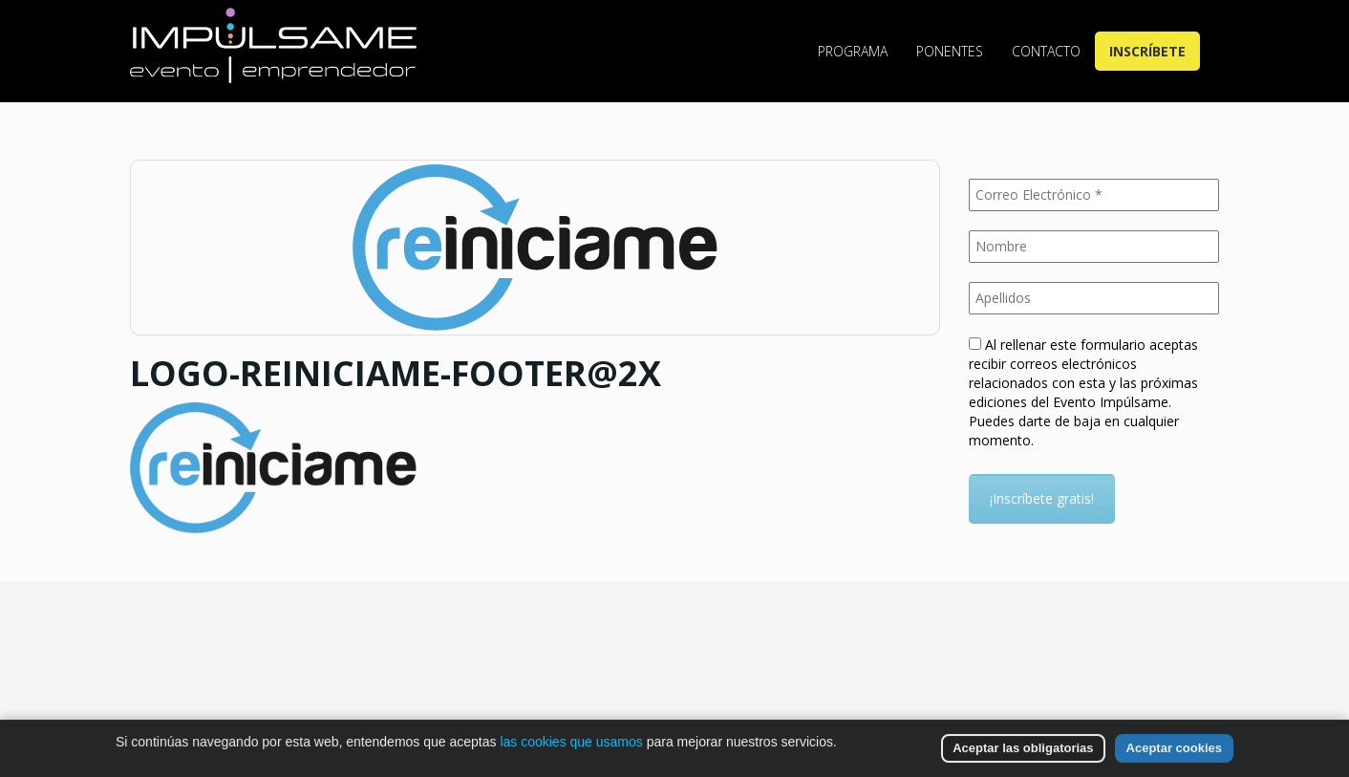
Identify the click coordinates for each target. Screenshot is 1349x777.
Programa (853, 51)
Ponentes (949, 51)
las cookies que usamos (571, 741)
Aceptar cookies (1174, 748)
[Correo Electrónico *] (1094, 195)
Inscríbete (1147, 51)
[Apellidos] (1094, 298)
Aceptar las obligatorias (1023, 748)
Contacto (1046, 51)
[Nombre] (1094, 246)
